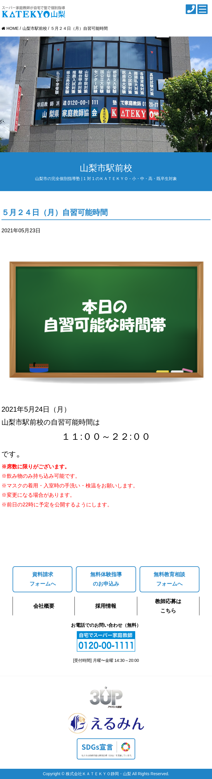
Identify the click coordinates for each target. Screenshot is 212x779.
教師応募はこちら (168, 606)
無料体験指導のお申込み (106, 579)
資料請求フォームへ (42, 579)
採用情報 (105, 606)
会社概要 (43, 606)
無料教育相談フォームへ (169, 579)
